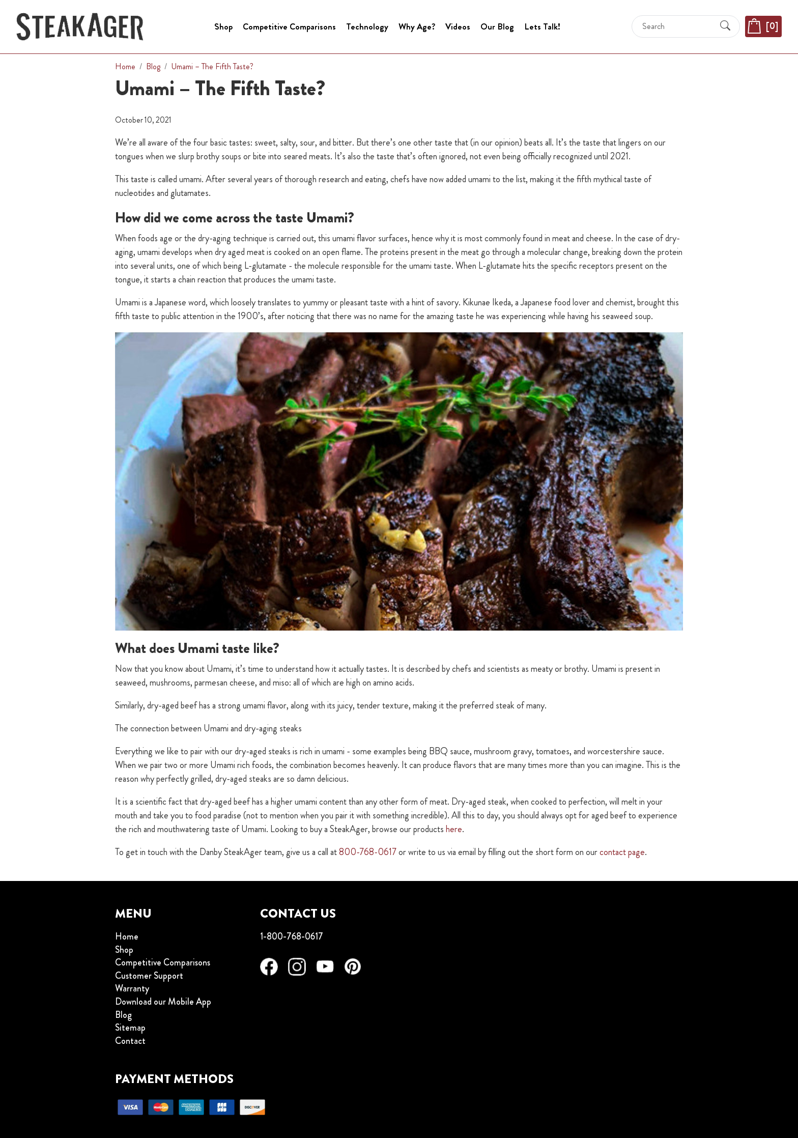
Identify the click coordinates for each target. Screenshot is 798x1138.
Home (126, 937)
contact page (622, 852)
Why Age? (416, 26)
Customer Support (149, 976)
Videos (457, 26)
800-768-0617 (367, 852)
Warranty (132, 988)
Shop (223, 26)
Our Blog (497, 26)
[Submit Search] (725, 26)
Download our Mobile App (163, 1002)
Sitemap (130, 1028)
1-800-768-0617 (291, 936)
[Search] (676, 26)
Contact (130, 1041)
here (454, 829)
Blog (123, 1015)
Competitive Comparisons (289, 26)
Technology (367, 26)
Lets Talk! (542, 26)
